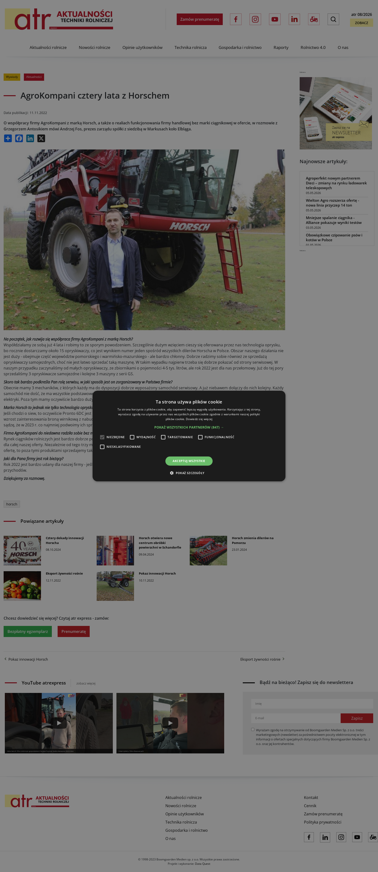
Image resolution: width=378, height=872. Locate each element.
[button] (189, 427)
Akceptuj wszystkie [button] (189, 461)
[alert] (189, 436)
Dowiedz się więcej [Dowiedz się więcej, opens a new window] (199, 419)
